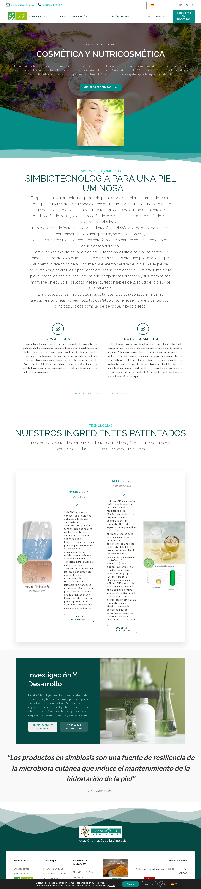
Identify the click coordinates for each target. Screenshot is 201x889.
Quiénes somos (21, 868)
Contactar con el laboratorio (100, 393)
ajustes (111, 885)
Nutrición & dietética (83, 872)
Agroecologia (79, 877)
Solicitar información (79, 617)
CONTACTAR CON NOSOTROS (184, 16)
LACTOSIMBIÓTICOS (54, 873)
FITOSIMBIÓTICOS (53, 868)
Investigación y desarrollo (42, 727)
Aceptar (131, 884)
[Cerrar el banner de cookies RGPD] (162, 884)
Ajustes (149, 884)
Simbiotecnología (22, 873)
